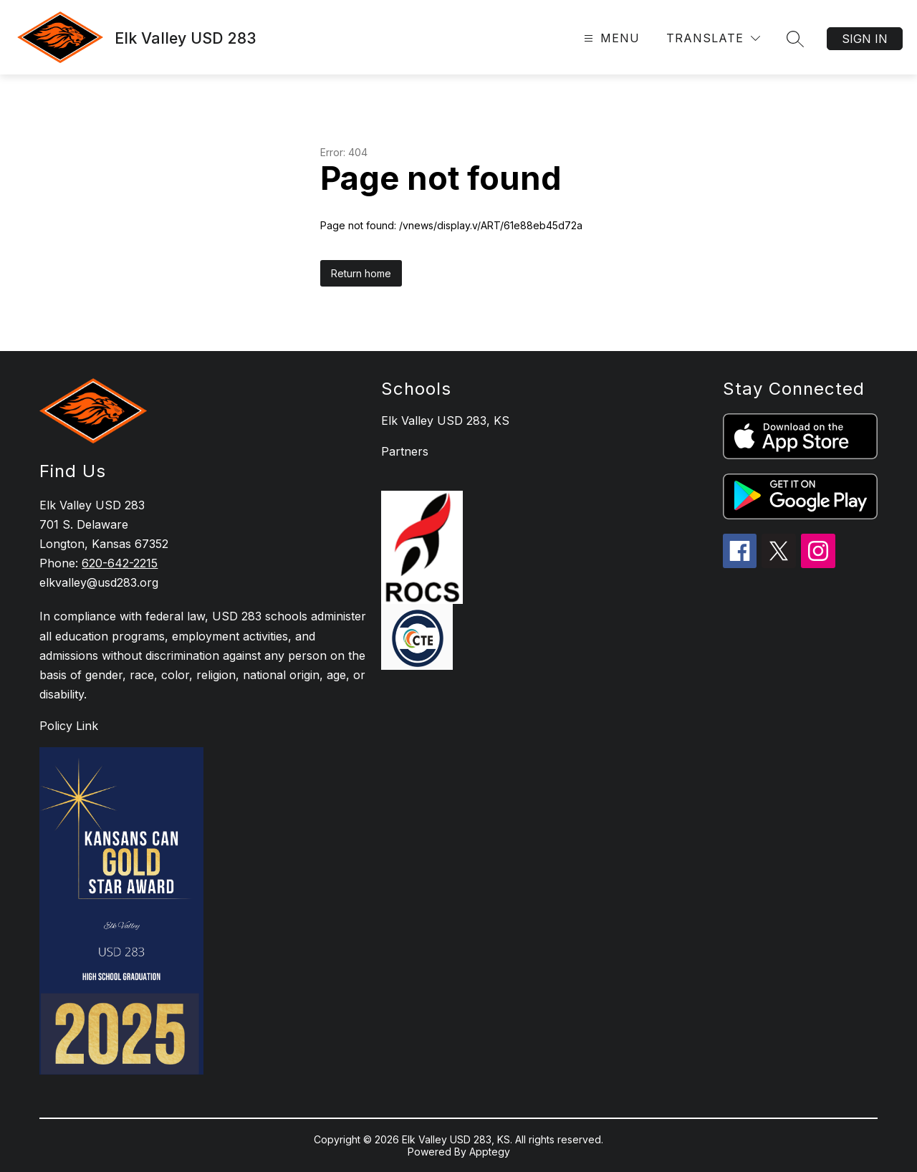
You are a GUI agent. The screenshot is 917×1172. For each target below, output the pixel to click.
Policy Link (68, 726)
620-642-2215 (120, 563)
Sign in (865, 39)
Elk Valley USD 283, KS (445, 420)
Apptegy (489, 1151)
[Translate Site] (713, 38)
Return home (361, 273)
